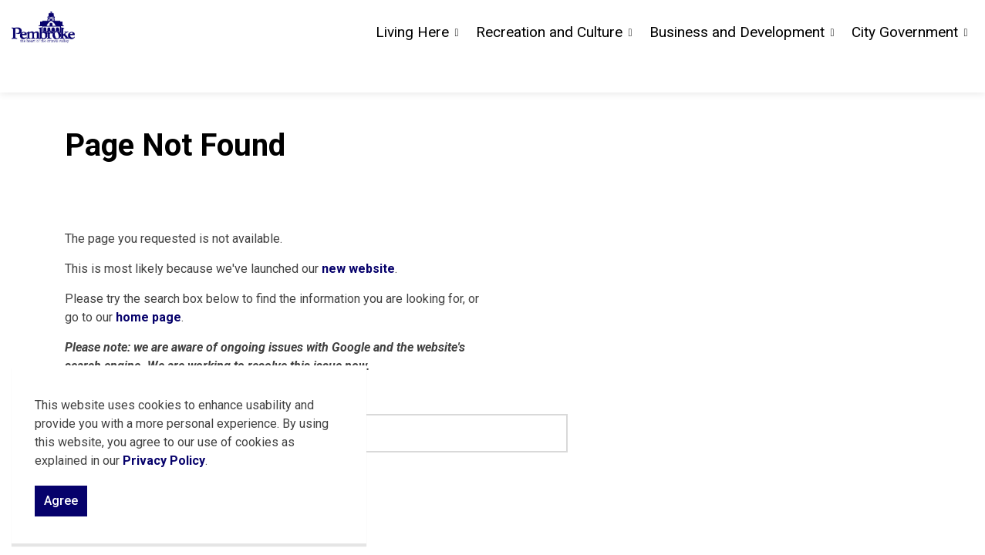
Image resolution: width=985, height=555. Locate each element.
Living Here (412, 69)
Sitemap (908, 23)
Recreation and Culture (549, 69)
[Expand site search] (958, 23)
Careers (853, 23)
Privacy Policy (164, 468)
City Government (905, 69)
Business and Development (737, 69)
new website (358, 268)
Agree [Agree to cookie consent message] (61, 508)
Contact (799, 23)
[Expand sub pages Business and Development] (832, 69)
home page (148, 317)
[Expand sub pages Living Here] (456, 69)
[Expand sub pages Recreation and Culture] (630, 69)
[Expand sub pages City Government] (965, 69)
